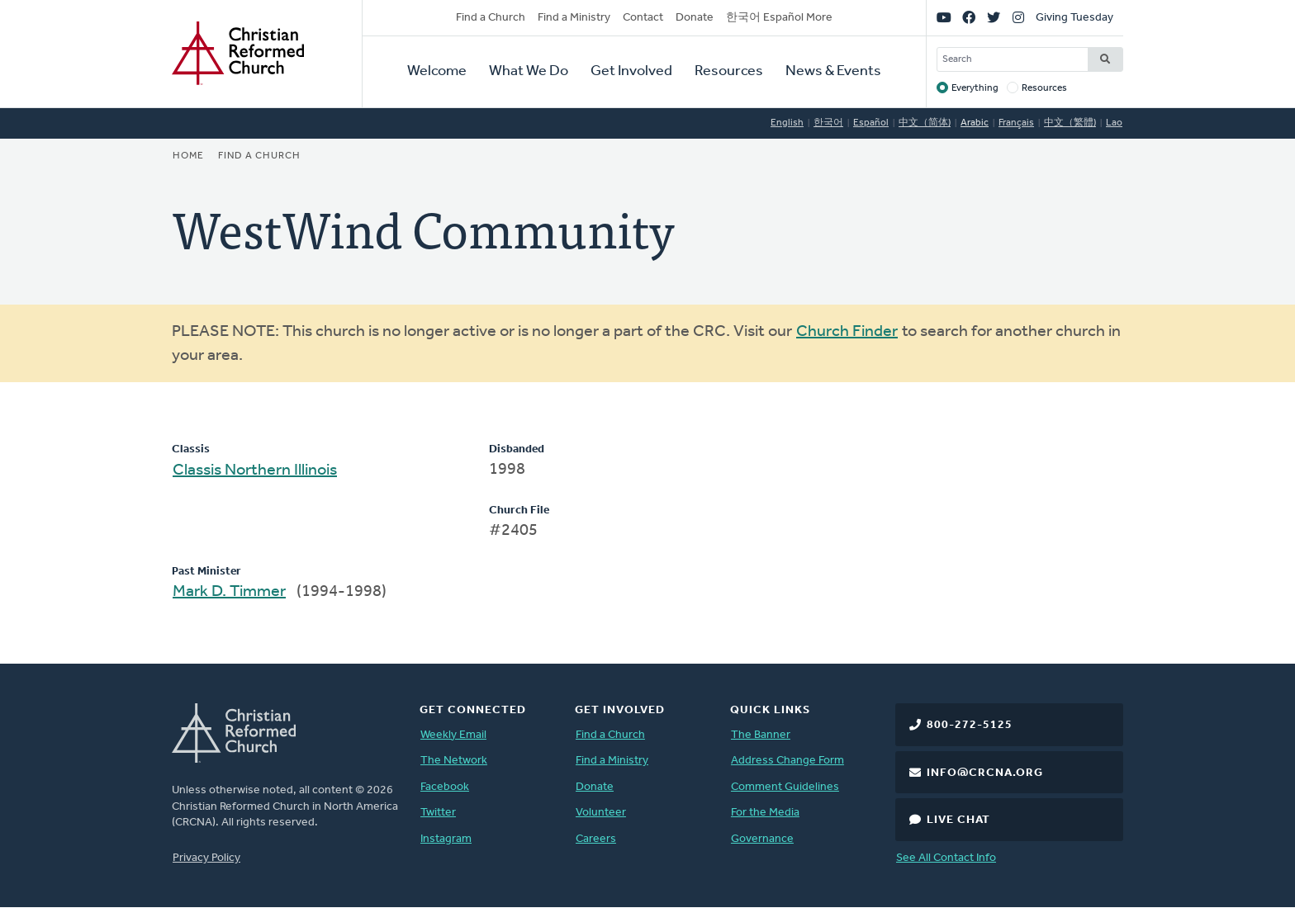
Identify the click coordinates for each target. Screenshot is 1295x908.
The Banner (760, 735)
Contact (643, 18)
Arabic (975, 123)
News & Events (833, 71)
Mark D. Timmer (229, 592)
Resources (729, 71)
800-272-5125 (970, 725)
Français (1016, 123)
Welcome (437, 71)
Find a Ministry (574, 18)
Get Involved (631, 71)
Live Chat (958, 820)
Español (871, 123)
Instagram (446, 839)
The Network (453, 760)
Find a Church (490, 18)
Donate (695, 18)
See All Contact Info (946, 858)
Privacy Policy (206, 858)
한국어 (828, 123)
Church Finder (847, 332)
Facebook (444, 787)
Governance (762, 839)
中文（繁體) (1070, 123)
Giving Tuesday (1074, 18)
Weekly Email (453, 735)
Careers (596, 839)
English (787, 123)
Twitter (438, 812)
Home (188, 156)
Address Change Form (787, 760)
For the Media (765, 812)
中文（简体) (925, 123)
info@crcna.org (985, 773)
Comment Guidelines (785, 787)
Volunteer (601, 812)
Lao (1114, 123)
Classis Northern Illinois (255, 470)
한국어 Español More (779, 18)
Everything (975, 88)
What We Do (528, 71)
